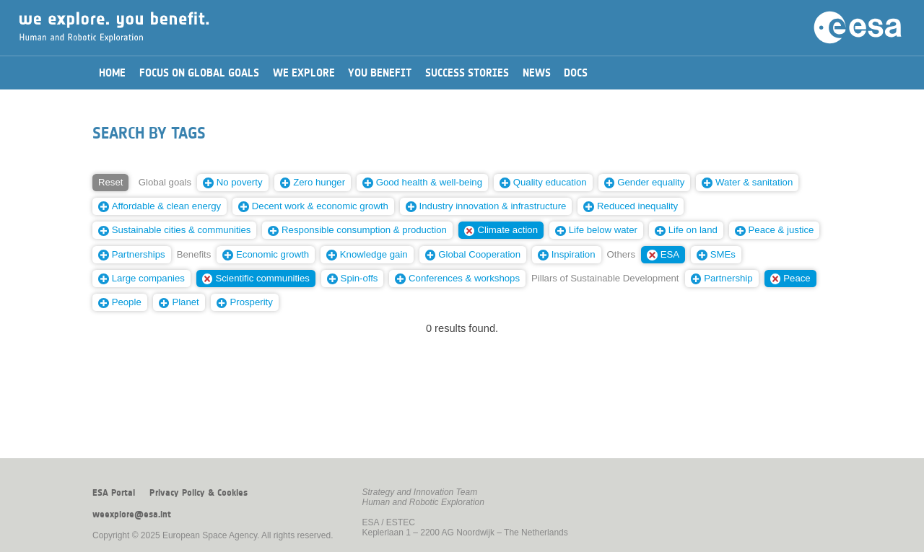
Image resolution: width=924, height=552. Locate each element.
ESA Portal (113, 493)
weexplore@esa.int (131, 514)
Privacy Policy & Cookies (198, 493)
